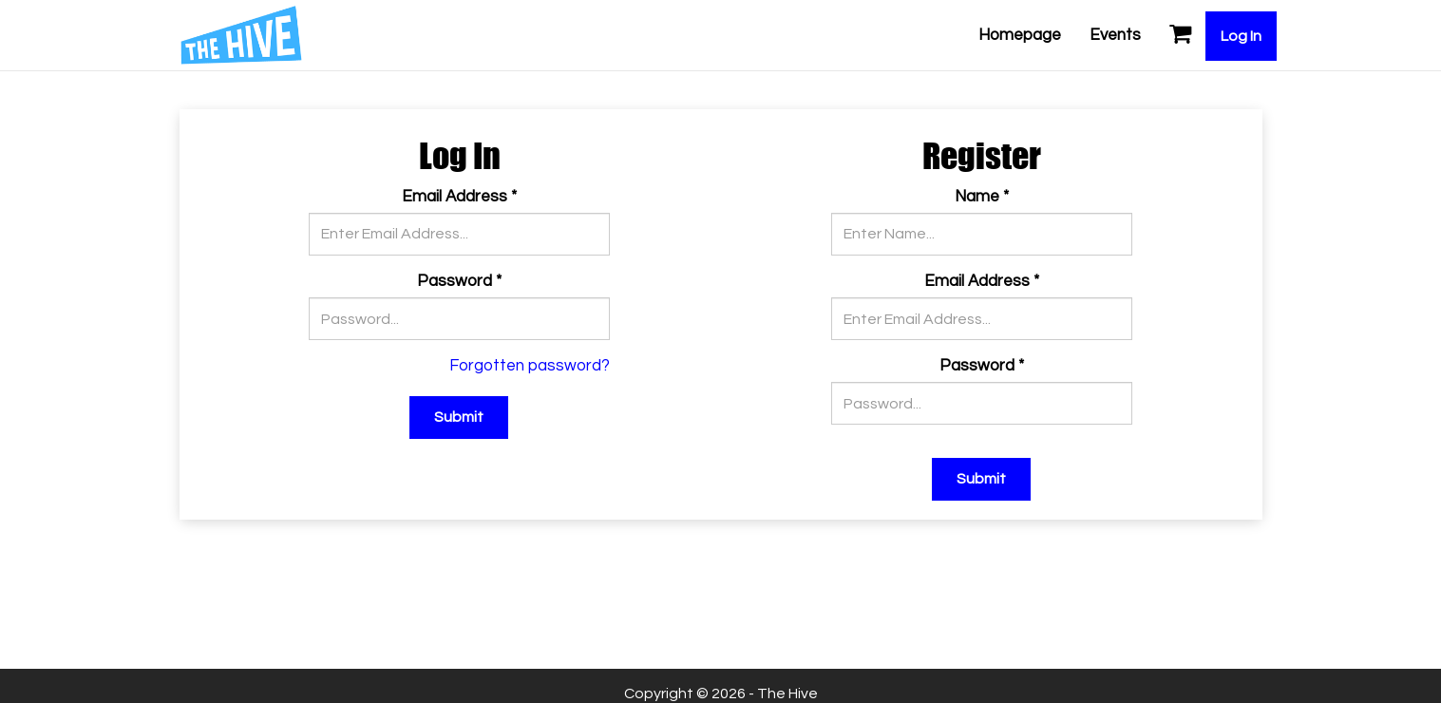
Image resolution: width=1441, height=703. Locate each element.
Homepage (1019, 35)
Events (1115, 35)
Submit (458, 417)
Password (459, 281)
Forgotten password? (529, 365)
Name (982, 196)
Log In (1241, 36)
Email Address (459, 196)
